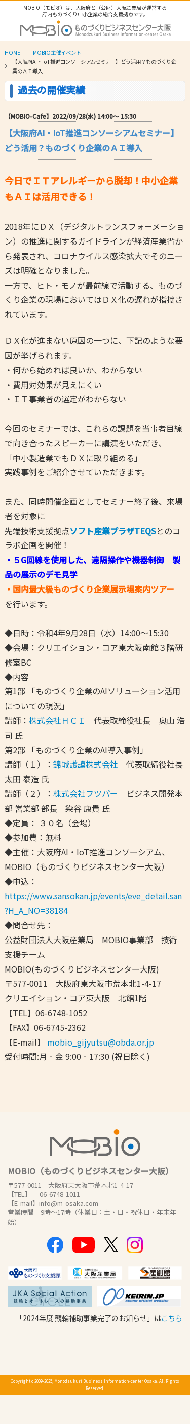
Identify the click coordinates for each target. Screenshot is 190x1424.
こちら (171, 1318)
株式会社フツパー (85, 793)
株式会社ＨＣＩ (57, 720)
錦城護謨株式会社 (85, 764)
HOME (12, 52)
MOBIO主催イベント (57, 52)
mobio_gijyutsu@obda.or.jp (100, 1042)
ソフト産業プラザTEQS (112, 531)
